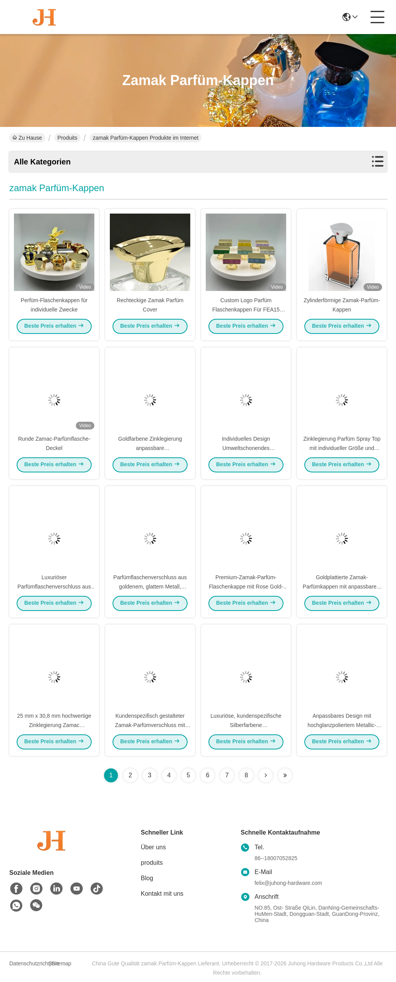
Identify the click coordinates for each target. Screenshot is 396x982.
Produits (67, 138)
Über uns (153, 847)
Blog (147, 878)
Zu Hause (27, 138)
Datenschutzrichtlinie (28, 963)
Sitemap (61, 963)
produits (152, 862)
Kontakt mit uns (162, 893)
